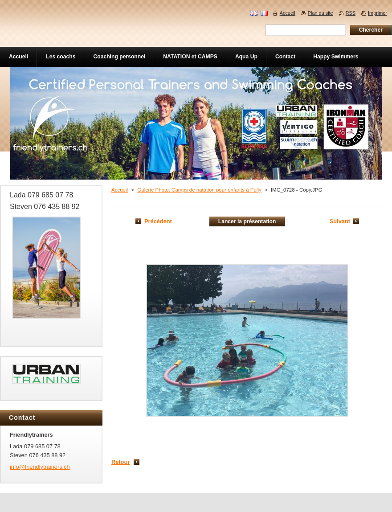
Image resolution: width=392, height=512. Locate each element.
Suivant (340, 221)
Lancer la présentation (247, 221)
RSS (350, 13)
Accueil (119, 190)
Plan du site (320, 13)
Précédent (158, 221)
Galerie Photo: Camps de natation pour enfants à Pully (199, 190)
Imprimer (377, 13)
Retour (120, 462)
